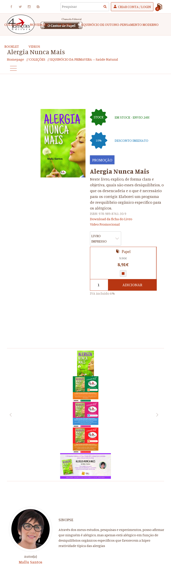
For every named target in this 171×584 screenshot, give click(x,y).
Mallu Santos (30, 561)
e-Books (65, 24)
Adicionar (132, 284)
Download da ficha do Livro (111, 219)
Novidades (39, 24)
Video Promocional (105, 224)
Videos (34, 46)
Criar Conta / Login (134, 6)
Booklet (11, 46)
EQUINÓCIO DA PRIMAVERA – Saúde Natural (84, 59)
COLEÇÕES (12, 24)
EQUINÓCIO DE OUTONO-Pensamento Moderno (120, 24)
